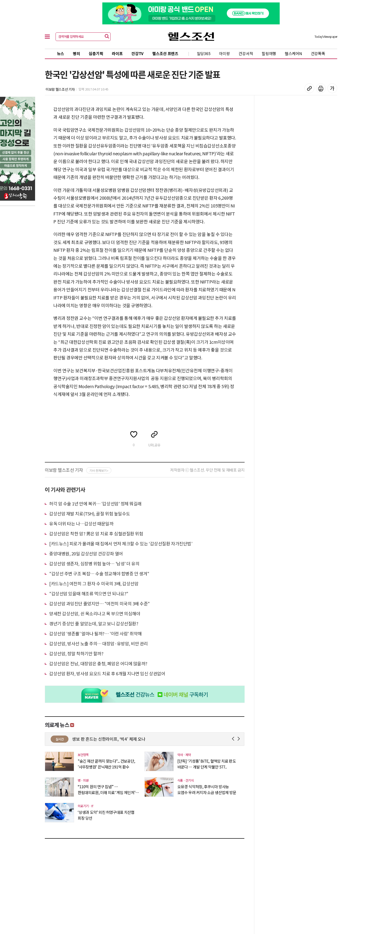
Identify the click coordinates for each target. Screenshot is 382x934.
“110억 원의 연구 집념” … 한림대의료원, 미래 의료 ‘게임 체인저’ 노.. (106, 789)
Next (240, 739)
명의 (76, 53)
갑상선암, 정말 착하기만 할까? (76, 653)
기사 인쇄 (321, 88)
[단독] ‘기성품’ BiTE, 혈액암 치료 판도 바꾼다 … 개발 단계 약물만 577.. (206, 764)
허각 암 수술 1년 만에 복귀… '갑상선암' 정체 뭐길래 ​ (96, 503)
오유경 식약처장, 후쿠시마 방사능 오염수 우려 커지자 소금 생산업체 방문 (206, 789)
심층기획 (96, 53)
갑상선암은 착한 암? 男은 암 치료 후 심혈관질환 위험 (96, 533)
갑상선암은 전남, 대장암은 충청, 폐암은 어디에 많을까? (98, 663)
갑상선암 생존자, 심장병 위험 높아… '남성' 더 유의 (94, 563)
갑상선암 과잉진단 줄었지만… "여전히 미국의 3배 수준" (99, 603)
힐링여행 (269, 53)
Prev (234, 739)
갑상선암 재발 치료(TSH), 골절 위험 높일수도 (89, 513)
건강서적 (246, 53)
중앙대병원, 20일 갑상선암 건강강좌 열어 (86, 553)
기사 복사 (309, 88)
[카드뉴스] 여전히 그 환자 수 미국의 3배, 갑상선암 (94, 583)
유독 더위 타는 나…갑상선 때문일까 (81, 523)
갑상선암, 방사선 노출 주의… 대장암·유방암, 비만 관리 (98, 643)
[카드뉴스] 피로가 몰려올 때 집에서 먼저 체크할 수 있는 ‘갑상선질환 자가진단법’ (120, 543)
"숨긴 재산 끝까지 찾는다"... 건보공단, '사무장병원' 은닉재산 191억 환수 (106, 764)
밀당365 (203, 53)
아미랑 (224, 53)
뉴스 (60, 53)
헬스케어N (293, 53)
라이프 (117, 53)
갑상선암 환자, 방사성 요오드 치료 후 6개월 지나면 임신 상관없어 (107, 673)
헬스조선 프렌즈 (165, 53)
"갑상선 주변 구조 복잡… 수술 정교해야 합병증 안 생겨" (99, 573)
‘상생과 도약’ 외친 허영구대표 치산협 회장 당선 (106, 815)
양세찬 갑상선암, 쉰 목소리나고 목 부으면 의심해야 (94, 613)
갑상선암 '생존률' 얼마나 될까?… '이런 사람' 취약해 (95, 633)
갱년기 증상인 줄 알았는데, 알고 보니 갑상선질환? (93, 623)
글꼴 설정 (332, 88)
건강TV (137, 53)
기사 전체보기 (98, 470)
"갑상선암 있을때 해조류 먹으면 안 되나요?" (88, 593)
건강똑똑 (318, 53)
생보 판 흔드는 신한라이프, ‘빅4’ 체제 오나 (157, 739)
